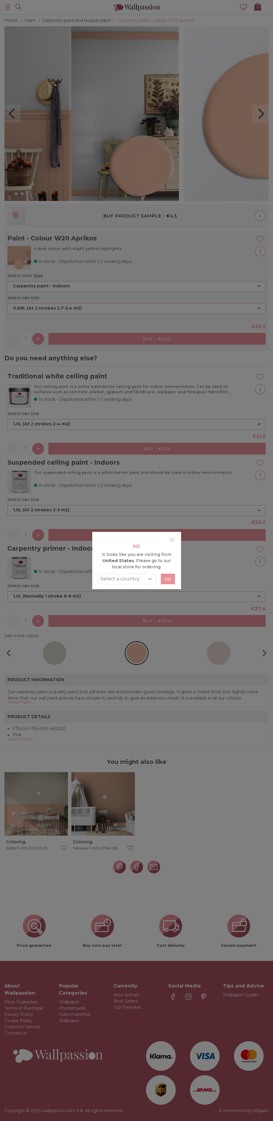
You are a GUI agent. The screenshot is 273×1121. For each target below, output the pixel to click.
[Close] (172, 540)
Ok (167, 579)
